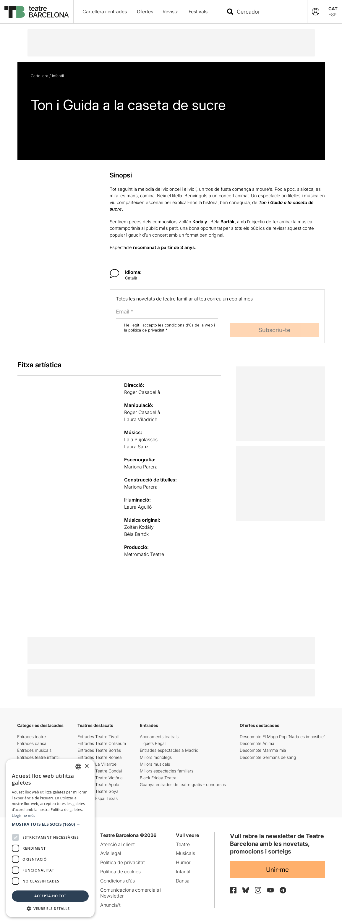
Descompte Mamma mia (263, 750)
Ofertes (145, 11)
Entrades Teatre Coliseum (101, 743)
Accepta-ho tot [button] (50, 895)
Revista (171, 11)
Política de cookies (120, 871)
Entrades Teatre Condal (99, 770)
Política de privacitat (122, 862)
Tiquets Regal (153, 743)
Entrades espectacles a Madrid (169, 750)
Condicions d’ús (117, 881)
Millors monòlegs (156, 757)
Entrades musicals (34, 750)
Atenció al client (117, 844)
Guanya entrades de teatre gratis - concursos (183, 784)
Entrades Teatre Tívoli (98, 736)
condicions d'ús (179, 325)
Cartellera (39, 75)
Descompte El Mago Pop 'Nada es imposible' (282, 736)
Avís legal (110, 853)
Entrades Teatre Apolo (98, 784)
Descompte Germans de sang (268, 757)
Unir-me (277, 869)
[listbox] (78, 767)
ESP (332, 14)
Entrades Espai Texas (97, 798)
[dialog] (50, 838)
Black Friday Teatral (158, 777)
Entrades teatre (31, 736)
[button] (50, 824)
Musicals (185, 853)
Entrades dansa (31, 743)
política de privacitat (146, 330)
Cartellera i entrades (104, 11)
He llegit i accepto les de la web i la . (169, 327)
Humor (183, 862)
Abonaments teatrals (159, 736)
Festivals (198, 11)
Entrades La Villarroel (97, 764)
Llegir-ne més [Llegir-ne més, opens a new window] (23, 815)
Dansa (182, 881)
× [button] (86, 766)
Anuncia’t (110, 905)
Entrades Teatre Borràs (99, 750)
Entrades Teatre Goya (98, 791)
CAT (333, 9)
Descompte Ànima (257, 743)
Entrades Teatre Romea (99, 757)
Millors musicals (155, 764)
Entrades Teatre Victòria (100, 777)
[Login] (315, 11)
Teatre (183, 844)
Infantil (58, 75)
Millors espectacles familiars (166, 770)
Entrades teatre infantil (38, 757)
